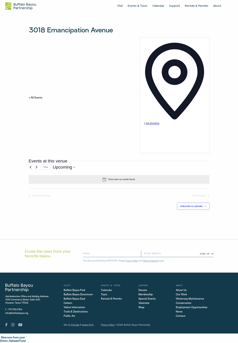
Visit (120, 5)
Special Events (147, 299)
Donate (142, 290)
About (217, 5)
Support (174, 5)
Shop (141, 307)
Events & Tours (138, 5)
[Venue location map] (167, 136)
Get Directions (152, 123)
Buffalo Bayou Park (74, 290)
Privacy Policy (132, 261)
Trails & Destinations (76, 312)
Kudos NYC (88, 325)
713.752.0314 (15, 309)
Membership (145, 294)
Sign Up (204, 253)
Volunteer (143, 303)
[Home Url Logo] (20, 6)
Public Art (69, 316)
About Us (181, 290)
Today (45, 167)
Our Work (181, 294)
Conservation (183, 303)
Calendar (158, 5)
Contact (180, 316)
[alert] (119, 179)
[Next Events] (36, 167)
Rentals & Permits (196, 5)
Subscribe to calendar (191, 206)
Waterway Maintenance (190, 299)
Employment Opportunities (191, 307)
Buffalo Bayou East (74, 299)
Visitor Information (74, 307)
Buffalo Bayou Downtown (78, 294)
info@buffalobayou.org (16, 313)
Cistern (68, 303)
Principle (75, 325)
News (179, 312)
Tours (104, 294)
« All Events (35, 98)
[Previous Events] (30, 167)
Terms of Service (150, 261)
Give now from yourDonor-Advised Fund (13, 339)
